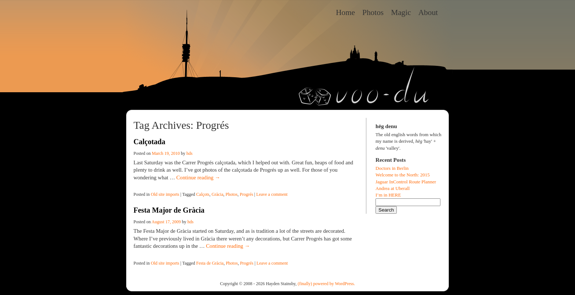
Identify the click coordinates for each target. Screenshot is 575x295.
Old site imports (165, 194)
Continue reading (198, 177)
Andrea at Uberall (393, 188)
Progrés (246, 194)
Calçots (202, 194)
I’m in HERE (388, 195)
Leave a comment (272, 194)
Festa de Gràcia (210, 263)
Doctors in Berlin (392, 168)
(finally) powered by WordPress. (326, 283)
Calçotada (149, 142)
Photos (373, 12)
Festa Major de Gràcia (168, 210)
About (428, 12)
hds (189, 153)
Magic (401, 12)
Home (345, 12)
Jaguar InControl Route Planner (406, 181)
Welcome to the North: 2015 (403, 175)
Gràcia (217, 194)
